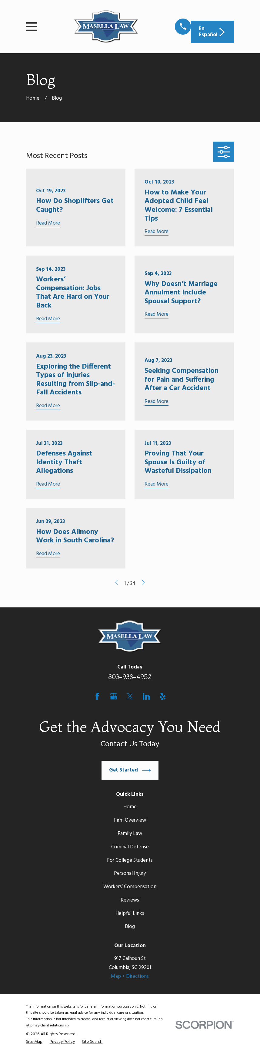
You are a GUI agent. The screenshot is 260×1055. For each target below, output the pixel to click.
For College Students (130, 860)
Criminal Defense (130, 847)
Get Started (130, 770)
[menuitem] (34, 1042)
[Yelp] (162, 696)
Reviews (130, 900)
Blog (130, 927)
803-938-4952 (130, 676)
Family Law (130, 834)
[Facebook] (97, 696)
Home (130, 807)
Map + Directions (130, 976)
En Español (212, 32)
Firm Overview (130, 820)
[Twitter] (130, 696)
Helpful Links (129, 913)
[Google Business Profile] (113, 696)
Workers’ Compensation (129, 887)
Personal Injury (130, 873)
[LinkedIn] (146, 696)
